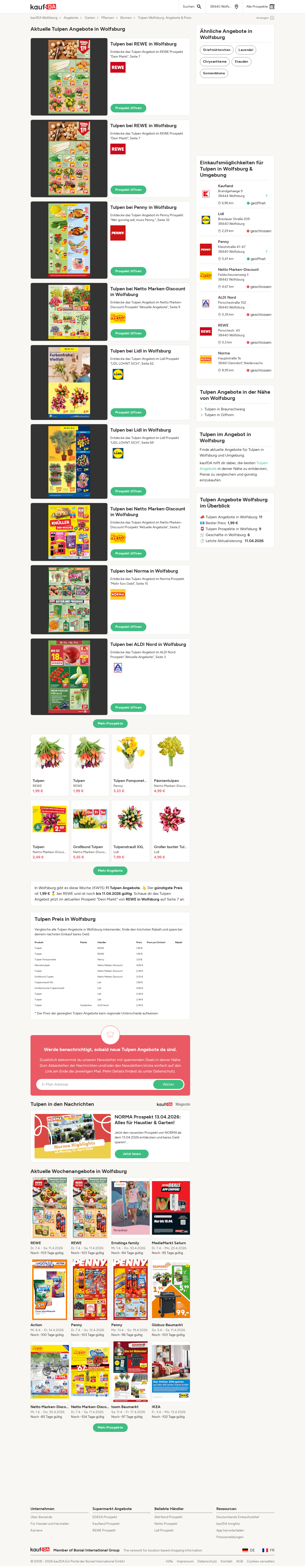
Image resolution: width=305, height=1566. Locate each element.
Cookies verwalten (260, 1561)
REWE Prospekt (104, 1530)
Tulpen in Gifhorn (217, 415)
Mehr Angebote (110, 871)
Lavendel (246, 50)
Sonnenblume (214, 73)
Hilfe (169, 1561)
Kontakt (226, 1561)
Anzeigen (265, 17)
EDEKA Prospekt (104, 1517)
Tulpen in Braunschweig (222, 409)
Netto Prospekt (165, 1524)
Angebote (71, 18)
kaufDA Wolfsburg (43, 18)
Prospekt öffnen (128, 108)
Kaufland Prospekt (106, 1524)
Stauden (241, 62)
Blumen (126, 18)
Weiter (168, 1084)
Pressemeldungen (230, 1537)
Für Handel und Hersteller (49, 1524)
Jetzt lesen (132, 1154)
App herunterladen (230, 1530)
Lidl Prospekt (163, 1530)
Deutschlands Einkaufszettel (237, 1517)
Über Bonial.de (41, 1517)
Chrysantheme (215, 62)
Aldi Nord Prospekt (168, 1517)
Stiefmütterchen (216, 50)
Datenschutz (164, 1071)
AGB (239, 1561)
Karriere (36, 1530)
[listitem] (49, 765)
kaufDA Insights (228, 1524)
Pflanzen (107, 18)
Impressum (185, 1561)
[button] (110, 77)
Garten (90, 18)
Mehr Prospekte (110, 723)
